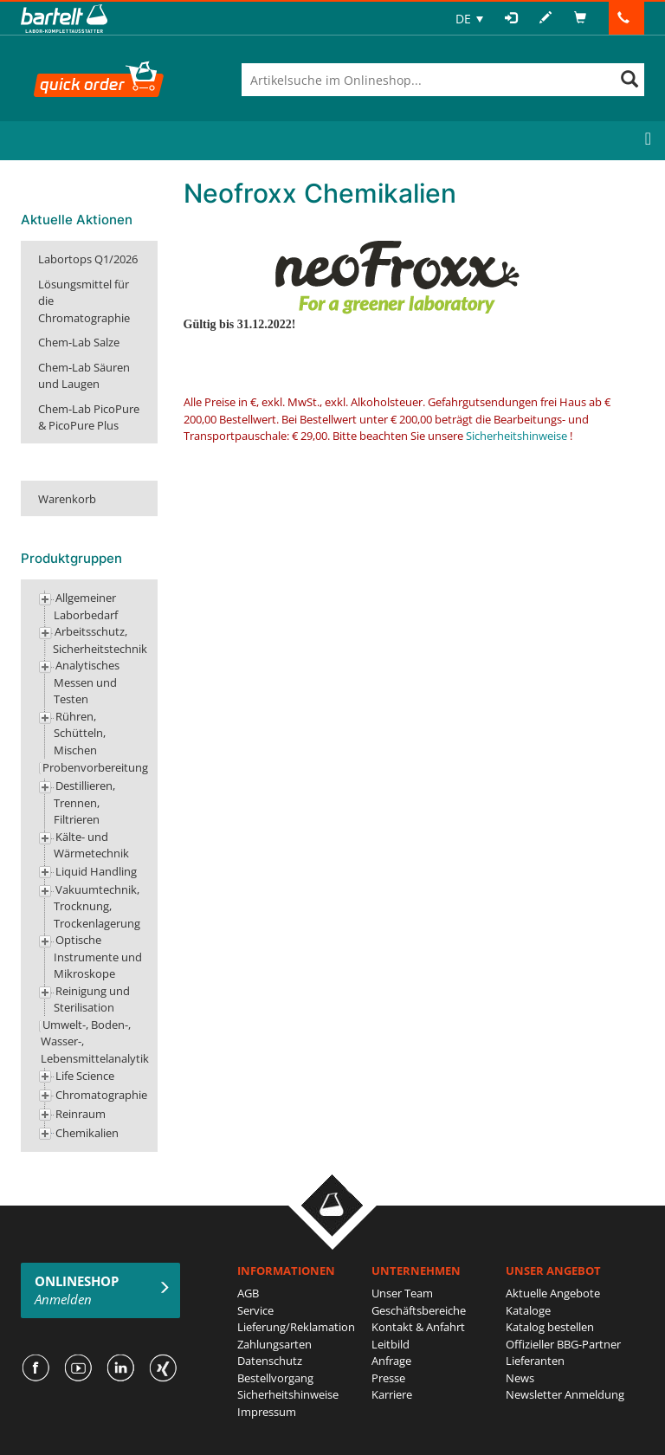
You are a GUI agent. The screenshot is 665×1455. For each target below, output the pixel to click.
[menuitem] (469, 18)
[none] (469, 18)
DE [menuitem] (463, 18)
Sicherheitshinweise (516, 435)
